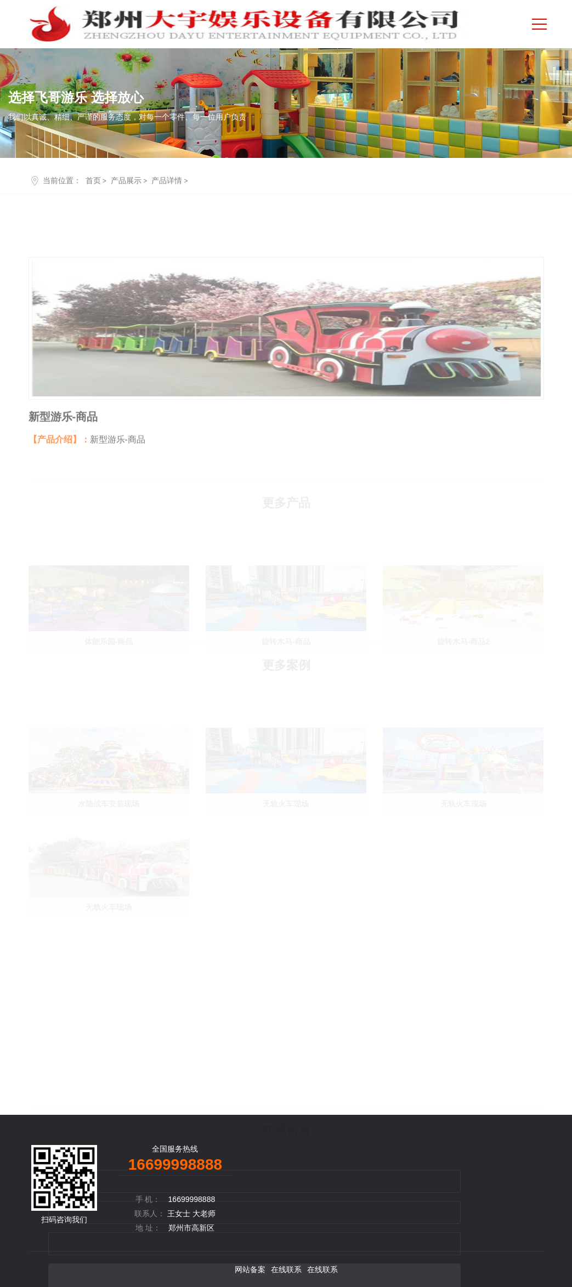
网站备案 (250, 1269)
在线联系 (286, 1269)
